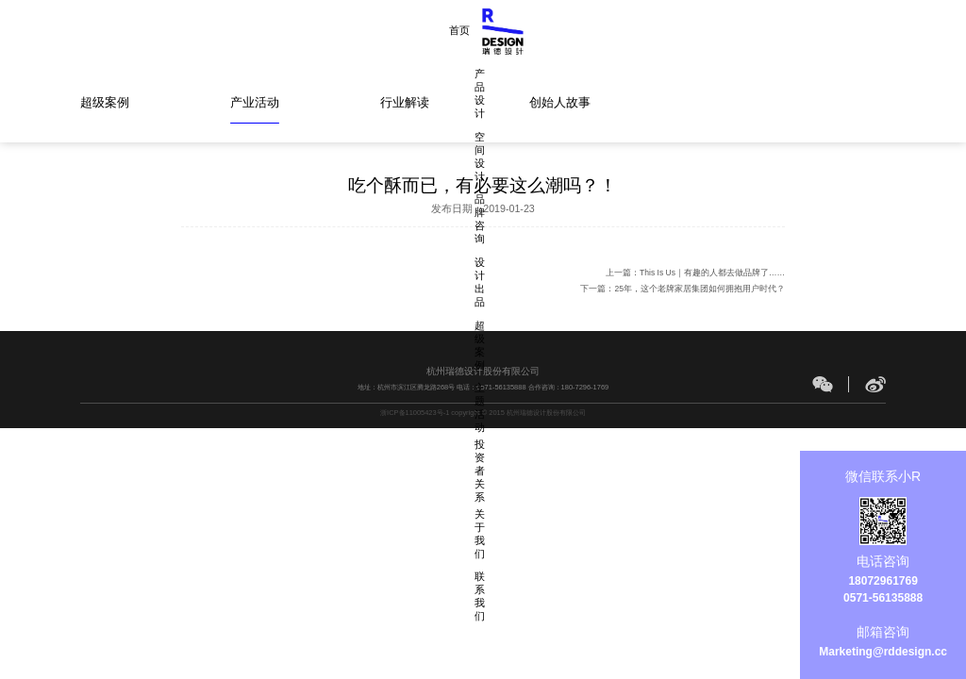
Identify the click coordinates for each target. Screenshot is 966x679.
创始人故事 (560, 102)
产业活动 (254, 102)
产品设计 (320, 30)
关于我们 (798, 30)
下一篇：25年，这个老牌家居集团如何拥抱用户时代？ (682, 288)
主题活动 (654, 30)
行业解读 (404, 102)
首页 (265, 30)
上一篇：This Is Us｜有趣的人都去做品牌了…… (695, 272)
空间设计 (387, 30)
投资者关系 (726, 30)
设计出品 (520, 30)
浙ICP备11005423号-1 (414, 412)
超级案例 (587, 30)
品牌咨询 (454, 30)
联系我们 (865, 30)
